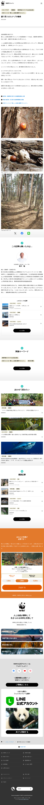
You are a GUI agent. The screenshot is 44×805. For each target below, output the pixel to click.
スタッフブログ (5, 10)
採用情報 (5, 764)
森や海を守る (22, 652)
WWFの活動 (28, 752)
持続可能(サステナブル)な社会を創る (26, 10)
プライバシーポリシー (7, 778)
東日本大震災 (31, 360)
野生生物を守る (22, 645)
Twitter (15, 233)
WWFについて (6, 752)
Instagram (30, 671)
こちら (30, 595)
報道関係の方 (28, 760)
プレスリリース (6, 774)
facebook (22, 233)
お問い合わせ (6, 768)
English (4, 781)
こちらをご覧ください (24, 799)
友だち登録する (22, 732)
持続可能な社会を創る (22, 639)
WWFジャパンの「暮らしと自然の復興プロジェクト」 (13, 12)
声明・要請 (27, 774)
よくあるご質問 (28, 764)
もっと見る (22, 330)
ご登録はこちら (22, 685)
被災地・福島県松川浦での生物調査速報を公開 (14, 96)
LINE (29, 233)
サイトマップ (27, 778)
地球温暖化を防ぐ (22, 632)
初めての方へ (6, 756)
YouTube (25, 671)
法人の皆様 (5, 760)
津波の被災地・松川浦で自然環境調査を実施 (13, 99)
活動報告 (13, 10)
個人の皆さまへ (28, 756)
